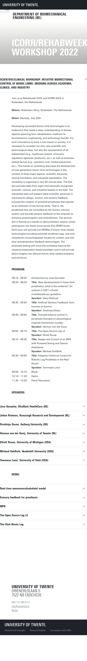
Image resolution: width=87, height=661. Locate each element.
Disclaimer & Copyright (15, 630)
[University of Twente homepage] (20, 5)
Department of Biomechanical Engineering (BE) (40, 15)
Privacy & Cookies (38, 630)
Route (15, 610)
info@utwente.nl (20, 606)
